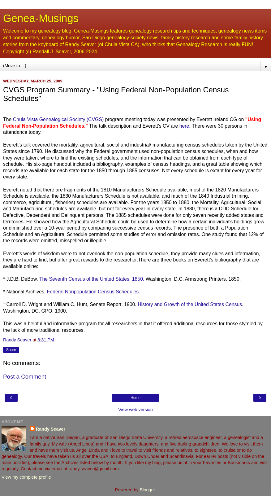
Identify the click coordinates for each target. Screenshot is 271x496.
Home (135, 398)
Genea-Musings (41, 18)
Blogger (147, 489)
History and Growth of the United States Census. (190, 304)
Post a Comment (24, 376)
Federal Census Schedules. (93, 291)
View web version (135, 409)
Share (11, 350)
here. (185, 126)
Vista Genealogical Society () (59, 119)
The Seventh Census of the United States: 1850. (91, 279)
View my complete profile (26, 477)
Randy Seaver (50, 429)
